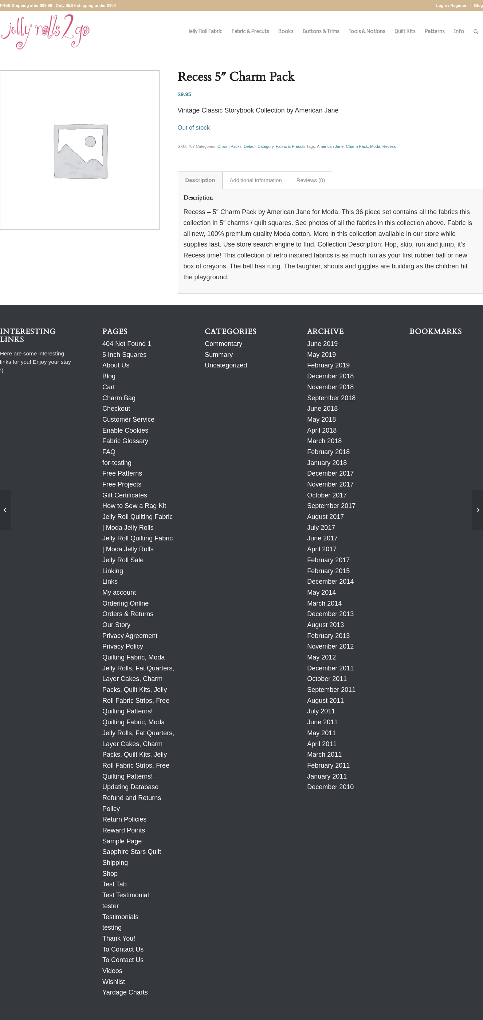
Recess (389, 146)
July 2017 (321, 527)
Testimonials (120, 917)
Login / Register (451, 5)
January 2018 (327, 462)
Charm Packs (229, 146)
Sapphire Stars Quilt (131, 851)
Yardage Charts (125, 992)
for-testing (116, 462)
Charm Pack (357, 146)
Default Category (259, 146)
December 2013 (330, 614)
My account (119, 592)
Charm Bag (119, 398)
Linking (112, 571)
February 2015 (328, 571)
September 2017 (331, 505)
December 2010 (330, 787)
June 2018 (322, 408)
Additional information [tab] (256, 180)
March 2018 (324, 441)
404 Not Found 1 (126, 343)
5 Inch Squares (124, 354)
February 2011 (328, 765)
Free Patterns (122, 473)
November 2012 (330, 646)
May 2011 (321, 733)
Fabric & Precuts (290, 146)
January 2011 (327, 776)
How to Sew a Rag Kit (134, 505)
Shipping (115, 862)
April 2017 (322, 549)
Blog (478, 5)
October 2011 (327, 678)
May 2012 (321, 657)
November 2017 (330, 484)
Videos (112, 970)
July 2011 (321, 711)
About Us (115, 365)
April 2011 (322, 744)
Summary (219, 354)
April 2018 (322, 430)
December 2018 (330, 376)
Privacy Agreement (129, 635)
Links (110, 581)
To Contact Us (123, 949)
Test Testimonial (125, 895)
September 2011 (331, 689)
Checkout (116, 408)
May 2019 (321, 354)
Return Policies (124, 819)
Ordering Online (125, 603)
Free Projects (121, 484)
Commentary (223, 343)
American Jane (330, 146)
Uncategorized (226, 365)
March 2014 (324, 603)
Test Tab (114, 884)
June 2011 (322, 722)
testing (112, 927)
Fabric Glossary (125, 441)
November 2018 (330, 387)
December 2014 (330, 581)
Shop (110, 873)
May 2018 (321, 419)
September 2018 (331, 398)
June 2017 (322, 538)
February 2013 (328, 635)
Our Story (116, 625)
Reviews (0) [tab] (311, 180)
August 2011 (325, 700)
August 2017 (325, 516)
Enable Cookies (125, 430)
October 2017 (327, 495)
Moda (375, 146)
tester (110, 906)
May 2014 (321, 592)
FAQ (108, 452)
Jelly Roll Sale (123, 560)
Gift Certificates (124, 495)
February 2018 (328, 452)
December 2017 (330, 473)
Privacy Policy (122, 646)
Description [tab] (200, 180)
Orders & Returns (127, 614)
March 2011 (324, 754)
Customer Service (128, 419)
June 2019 (322, 343)
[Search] (476, 32)
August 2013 (325, 625)
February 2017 (328, 560)
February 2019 (328, 365)
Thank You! (118, 938)
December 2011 (330, 668)
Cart (108, 387)
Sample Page (122, 841)
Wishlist (113, 981)
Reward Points (123, 830)
